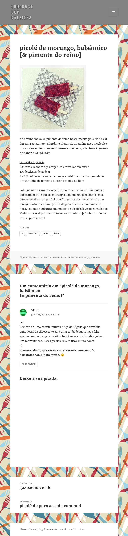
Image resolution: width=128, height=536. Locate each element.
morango (84, 257)
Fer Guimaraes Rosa (55, 257)
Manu (35, 310)
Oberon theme (28, 529)
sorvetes (95, 257)
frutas (74, 257)
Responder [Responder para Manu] (29, 364)
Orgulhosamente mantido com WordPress (62, 529)
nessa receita (79, 139)
